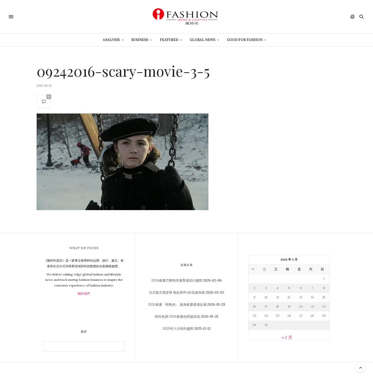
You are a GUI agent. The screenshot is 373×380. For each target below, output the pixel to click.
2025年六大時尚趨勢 (178, 328)
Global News (202, 40)
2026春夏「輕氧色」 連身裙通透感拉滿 (177, 304)
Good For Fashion (245, 40)
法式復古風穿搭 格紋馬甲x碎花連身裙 (177, 292)
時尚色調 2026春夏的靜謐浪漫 (177, 316)
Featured (169, 40)
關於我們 (84, 293)
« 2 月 (287, 337)
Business (139, 40)
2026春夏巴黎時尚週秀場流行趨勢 (176, 280)
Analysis (111, 40)
